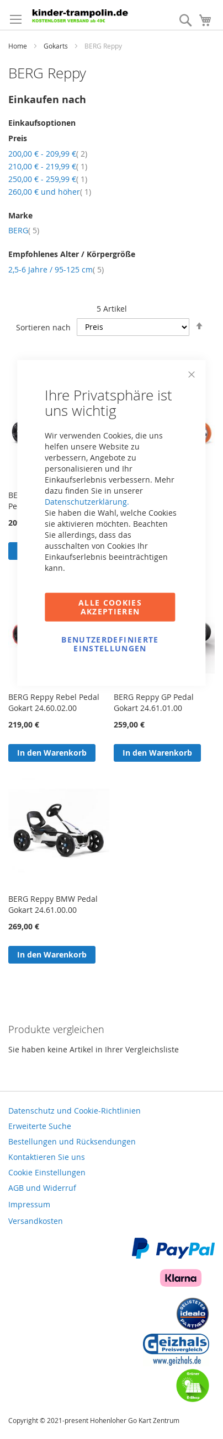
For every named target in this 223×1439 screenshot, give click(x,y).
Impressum (29, 1204)
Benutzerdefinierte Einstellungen (109, 643)
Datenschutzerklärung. (87, 501)
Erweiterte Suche (39, 1126)
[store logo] (82, 15)
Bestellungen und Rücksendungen (72, 1141)
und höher (49, 191)
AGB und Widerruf (42, 1188)
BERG (23, 230)
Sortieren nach (43, 327)
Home (18, 45)
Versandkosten (35, 1221)
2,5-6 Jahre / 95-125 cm (56, 269)
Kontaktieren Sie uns (46, 1157)
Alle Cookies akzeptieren (110, 606)
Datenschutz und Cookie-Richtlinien (74, 1110)
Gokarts (57, 45)
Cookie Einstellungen (47, 1172)
